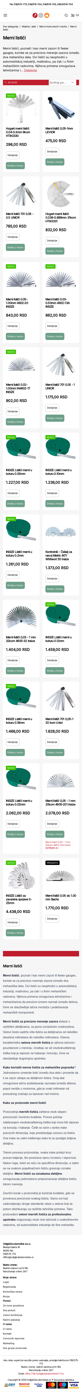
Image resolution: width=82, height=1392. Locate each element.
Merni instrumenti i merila (53, 26)
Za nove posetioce (13, 1305)
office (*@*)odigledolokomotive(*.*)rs (44, 1373)
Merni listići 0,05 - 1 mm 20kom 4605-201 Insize (60, 802)
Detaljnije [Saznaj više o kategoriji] (30, 70)
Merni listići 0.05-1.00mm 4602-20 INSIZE (17, 302)
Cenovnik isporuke (13, 1338)
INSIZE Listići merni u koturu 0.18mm (19, 720)
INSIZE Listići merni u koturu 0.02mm (19, 802)
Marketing (8, 1343)
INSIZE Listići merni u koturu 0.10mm (58, 472)
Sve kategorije (10, 26)
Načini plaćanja (11, 1319)
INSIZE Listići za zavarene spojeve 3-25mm (19, 899)
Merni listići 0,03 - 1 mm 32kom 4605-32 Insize (21, 639)
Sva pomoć (9, 1310)
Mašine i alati (29, 26)
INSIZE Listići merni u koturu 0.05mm (19, 472)
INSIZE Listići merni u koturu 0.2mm (19, 553)
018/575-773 (20, 4)
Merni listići (14, 38)
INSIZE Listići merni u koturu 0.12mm (58, 639)
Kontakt (7, 1333)
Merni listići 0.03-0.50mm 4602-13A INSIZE (57, 302)
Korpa (6, 1296)
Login (6, 1282)
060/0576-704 (65, 4)
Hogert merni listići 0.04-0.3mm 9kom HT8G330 (18, 132)
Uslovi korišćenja (12, 1315)
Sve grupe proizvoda (15, 1348)
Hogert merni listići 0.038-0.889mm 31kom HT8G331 (60, 217)
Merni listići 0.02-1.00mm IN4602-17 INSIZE (18, 388)
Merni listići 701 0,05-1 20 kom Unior (59, 720)
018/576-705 (49, 4)
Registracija (9, 1286)
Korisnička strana (12, 1291)
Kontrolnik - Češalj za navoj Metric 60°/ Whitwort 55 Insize (58, 555)
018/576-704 (35, 4)
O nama (7, 1328)
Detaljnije (13, 155)
